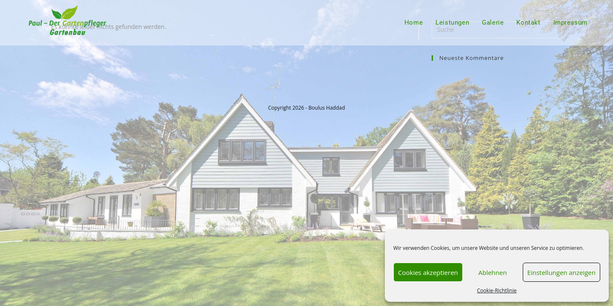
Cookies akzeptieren (428, 272)
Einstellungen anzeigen (561, 272)
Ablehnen (492, 272)
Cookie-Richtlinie (497, 290)
